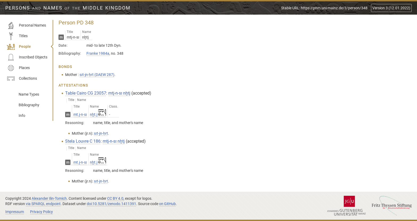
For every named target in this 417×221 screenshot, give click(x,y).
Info (22, 115)
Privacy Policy (41, 212)
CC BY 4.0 (115, 198)
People (19, 47)
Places (18, 68)
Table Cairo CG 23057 (85, 93)
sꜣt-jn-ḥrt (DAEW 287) (97, 75)
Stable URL (324, 8)
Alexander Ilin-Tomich (49, 198)
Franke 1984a (97, 53)
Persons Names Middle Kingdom (68, 8)
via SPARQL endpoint (43, 204)
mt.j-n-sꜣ (80, 114)
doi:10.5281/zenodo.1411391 (111, 204)
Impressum (14, 212)
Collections (22, 79)
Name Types (29, 94)
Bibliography (29, 105)
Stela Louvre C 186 (83, 141)
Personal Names (26, 25)
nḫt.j (98, 114)
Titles (17, 36)
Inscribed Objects (27, 57)
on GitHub (167, 204)
